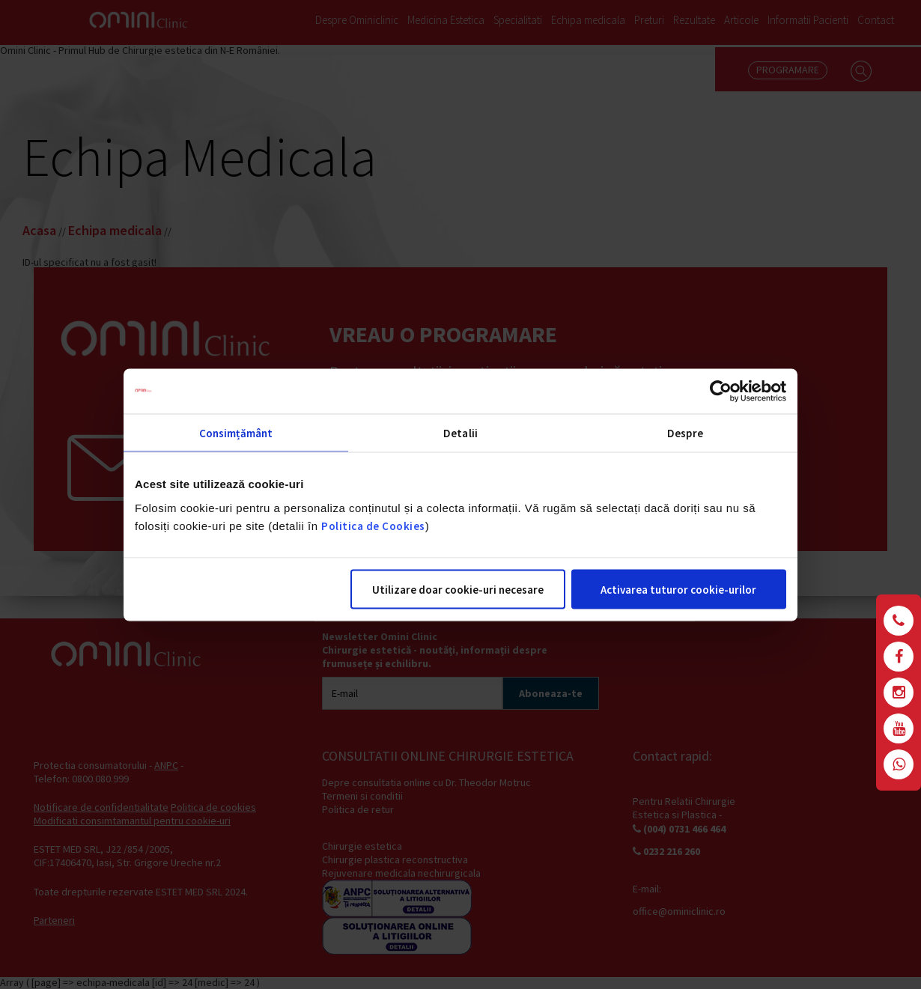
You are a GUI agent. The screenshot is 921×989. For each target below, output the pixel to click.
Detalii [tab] (460, 432)
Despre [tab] (685, 432)
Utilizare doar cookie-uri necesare (458, 589)
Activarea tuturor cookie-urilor (678, 589)
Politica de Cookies (373, 525)
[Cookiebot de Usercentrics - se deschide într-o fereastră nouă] (720, 391)
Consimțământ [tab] (236, 432)
